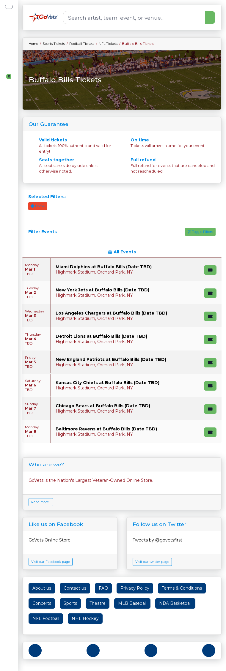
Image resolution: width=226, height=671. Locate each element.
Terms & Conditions (182, 588)
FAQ (103, 588)
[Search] (134, 17)
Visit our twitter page (152, 562)
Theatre (98, 603)
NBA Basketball (175, 603)
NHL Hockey (85, 618)
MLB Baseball (132, 603)
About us (41, 588)
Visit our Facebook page (50, 562)
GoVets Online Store (49, 540)
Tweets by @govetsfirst (157, 540)
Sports (70, 603)
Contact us (75, 588)
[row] (122, 269)
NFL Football (45, 618)
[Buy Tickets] (210, 270)
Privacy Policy (134, 588)
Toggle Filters (200, 232)
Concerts (41, 603)
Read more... (41, 502)
